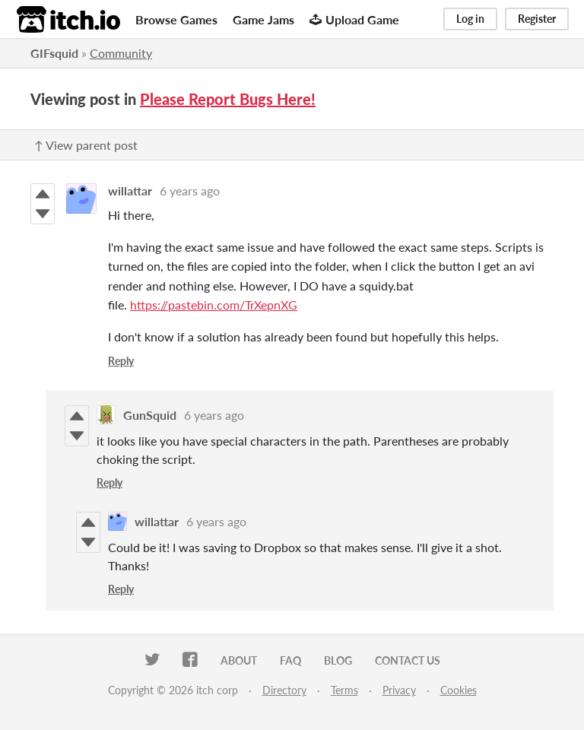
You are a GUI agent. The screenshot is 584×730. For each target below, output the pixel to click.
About (239, 660)
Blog (338, 660)
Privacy (399, 690)
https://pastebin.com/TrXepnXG (213, 304)
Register (537, 18)
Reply (121, 360)
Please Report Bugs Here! (228, 99)
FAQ (290, 660)
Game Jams (263, 19)
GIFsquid (54, 53)
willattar (130, 190)
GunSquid (149, 415)
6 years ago (190, 190)
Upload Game (354, 19)
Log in (470, 18)
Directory (284, 690)
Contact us (407, 660)
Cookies (458, 690)
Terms (344, 690)
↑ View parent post (86, 145)
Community (121, 53)
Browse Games (176, 19)
